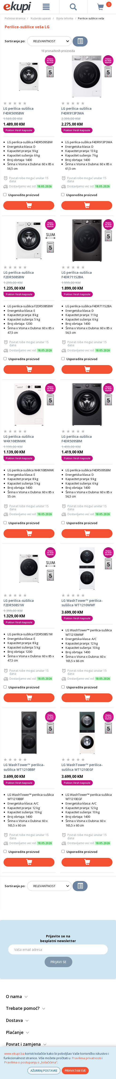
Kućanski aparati (41, 18)
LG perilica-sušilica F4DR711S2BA (77, 274)
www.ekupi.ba (14, 1053)
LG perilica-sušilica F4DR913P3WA (76, 110)
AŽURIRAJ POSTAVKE (44, 1071)
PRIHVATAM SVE (75, 1071)
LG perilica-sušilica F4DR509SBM (77, 438)
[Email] (58, 949)
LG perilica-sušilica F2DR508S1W (19, 602)
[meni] (46, 7)
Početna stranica (15, 18)
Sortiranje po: (15, 41)
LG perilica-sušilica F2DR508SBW (19, 274)
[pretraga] (73, 7)
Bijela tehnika (64, 18)
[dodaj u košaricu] (28, 205)
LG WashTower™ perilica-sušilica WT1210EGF (82, 767)
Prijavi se (58, 962)
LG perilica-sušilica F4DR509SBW (18, 110)
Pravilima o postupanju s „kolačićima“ (30, 1062)
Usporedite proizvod (21, 195)
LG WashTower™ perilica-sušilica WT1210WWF (82, 602)
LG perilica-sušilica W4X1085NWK (19, 438)
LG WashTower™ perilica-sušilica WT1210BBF (24, 767)
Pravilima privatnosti (86, 1058)
